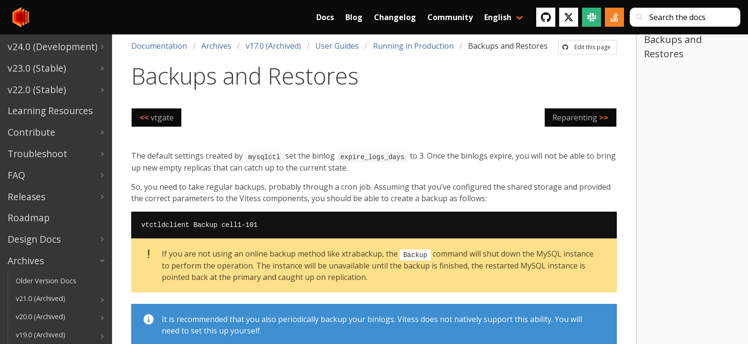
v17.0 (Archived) (273, 46)
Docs (325, 17)
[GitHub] (545, 17)
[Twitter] (568, 17)
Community (450, 17)
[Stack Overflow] (614, 17)
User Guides (337, 46)
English (497, 17)
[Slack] (591, 17)
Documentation (159, 46)
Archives (216, 46)
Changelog (395, 17)
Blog (354, 17)
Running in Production (413, 46)
